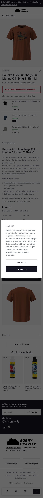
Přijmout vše (21, 269)
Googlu (32, 241)
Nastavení (21, 263)
